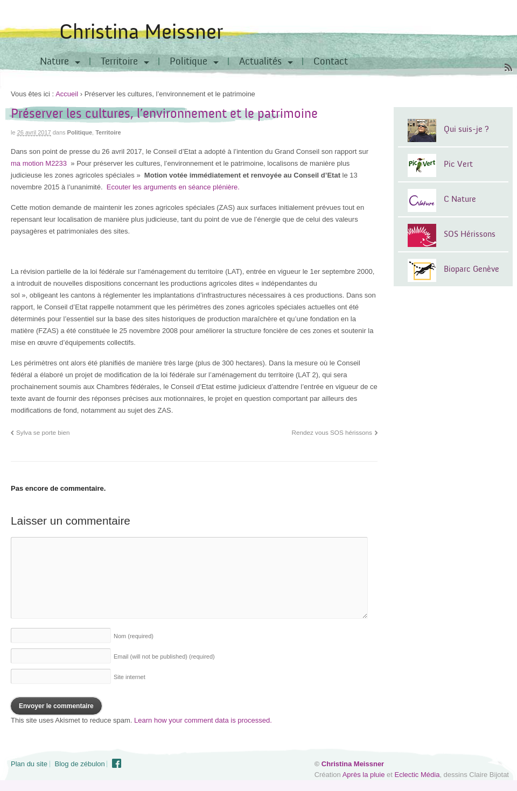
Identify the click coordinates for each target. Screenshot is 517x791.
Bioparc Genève (471, 269)
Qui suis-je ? (466, 129)
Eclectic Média (417, 775)
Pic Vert (458, 164)
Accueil (66, 94)
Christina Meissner (141, 32)
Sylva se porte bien (42, 432)
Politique (188, 61)
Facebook (117, 763)
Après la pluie (364, 775)
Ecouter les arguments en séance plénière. (173, 187)
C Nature (460, 199)
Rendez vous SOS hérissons (332, 432)
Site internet (129, 677)
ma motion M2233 (40, 163)
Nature (54, 61)
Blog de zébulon (80, 764)
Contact (330, 61)
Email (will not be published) (164, 656)
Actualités (260, 61)
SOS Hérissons (469, 234)
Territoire (119, 61)
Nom (133, 636)
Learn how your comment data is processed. (203, 720)
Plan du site (29, 764)
